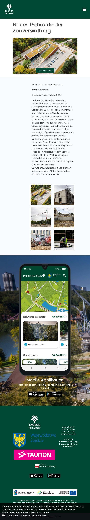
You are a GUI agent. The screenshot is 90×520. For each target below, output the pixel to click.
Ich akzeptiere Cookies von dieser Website (25, 515)
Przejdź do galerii (45, 70)
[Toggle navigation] (84, 9)
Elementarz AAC (68, 446)
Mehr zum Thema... (40, 512)
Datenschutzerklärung (68, 442)
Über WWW (68, 439)
